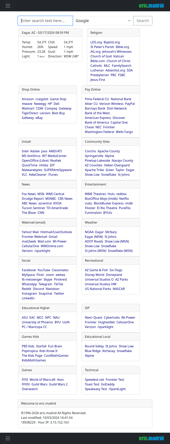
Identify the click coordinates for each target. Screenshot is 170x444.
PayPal (130, 104)
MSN (40, 194)
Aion (60, 379)
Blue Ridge (93, 351)
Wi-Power (60, 241)
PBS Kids (28, 346)
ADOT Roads (94, 241)
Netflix (124, 198)
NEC (98, 127)
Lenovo (45, 113)
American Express (98, 118)
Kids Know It (48, 351)
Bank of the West (97, 113)
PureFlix (125, 208)
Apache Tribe (94, 170)
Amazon (28, 99)
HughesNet (106, 322)
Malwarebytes (32, 170)
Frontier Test (115, 379)
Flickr (40, 275)
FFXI (25, 379)
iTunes (53, 174)
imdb (129, 203)
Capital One (119, 122)
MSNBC (50, 198)
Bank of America (97, 122)
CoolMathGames (56, 355)
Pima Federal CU (97, 99)
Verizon (27, 251)
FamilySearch (121, 65)
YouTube (44, 270)
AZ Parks (121, 279)
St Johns (124, 174)
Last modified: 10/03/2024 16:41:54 (47, 417)
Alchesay (108, 351)
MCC (40, 317)
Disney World (94, 275)
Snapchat (45, 293)
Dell (56, 104)
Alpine (109, 156)
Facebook (29, 270)
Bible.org (122, 47)
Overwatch (30, 389)
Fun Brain (55, 346)
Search (143, 20)
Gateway (65, 108)
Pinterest (60, 279)
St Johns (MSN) (95, 251)
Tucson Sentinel (33, 208)
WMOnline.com (52, 246)
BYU (58, 322)
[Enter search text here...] (102, 20)
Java (44, 151)
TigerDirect (30, 113)
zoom (50, 275)
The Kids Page (32, 355)
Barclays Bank (95, 108)
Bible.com (97, 61)
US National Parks (98, 289)
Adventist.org (115, 70)
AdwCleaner (38, 174)
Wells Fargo (124, 132)
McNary (111, 232)
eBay (39, 118)
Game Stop (58, 99)
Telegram (45, 284)
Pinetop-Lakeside (97, 160)
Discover (119, 118)
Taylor (120, 170)
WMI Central (55, 194)
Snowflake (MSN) (120, 251)
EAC (32, 317)
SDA (130, 70)
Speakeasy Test (96, 389)
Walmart (28, 108)
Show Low (92, 174)
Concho (90, 151)
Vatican (118, 56)
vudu (88, 203)
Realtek (55, 160)
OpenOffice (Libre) (35, 160)
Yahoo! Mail (30, 232)
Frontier (109, 127)
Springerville (94, 156)
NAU (56, 317)
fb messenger (32, 279)
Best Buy (58, 113)
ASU (25, 317)
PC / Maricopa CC (34, 327)
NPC (48, 317)
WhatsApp (29, 284)
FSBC (122, 75)
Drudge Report (33, 198)
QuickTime (30, 165)
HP (50, 104)
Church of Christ (118, 61)
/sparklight (42, 251)
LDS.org (96, 42)
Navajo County (122, 160)
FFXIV (26, 384)
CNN (41, 212)
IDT (52, 165)
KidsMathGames (34, 360)
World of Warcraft (42, 379)
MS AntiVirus (31, 156)
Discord (38, 289)
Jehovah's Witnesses (116, 51)
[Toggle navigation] (7, 6)
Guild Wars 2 (58, 384)
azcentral (45, 203)
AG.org (95, 51)
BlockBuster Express (109, 203)
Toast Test (92, 384)
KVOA (57, 203)
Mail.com (44, 241)
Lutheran (97, 70)
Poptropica (30, 351)
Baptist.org (112, 42)
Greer (110, 170)
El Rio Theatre (107, 208)
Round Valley (94, 346)
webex (60, 275)
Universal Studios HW (100, 284)
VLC (24, 174)
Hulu (111, 194)
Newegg (40, 104)
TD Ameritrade (57, 208)
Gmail (53, 236)
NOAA (89, 232)
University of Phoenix (37, 322)
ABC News (29, 203)
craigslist (41, 99)
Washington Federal (99, 132)
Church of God (101, 56)
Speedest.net (94, 379)
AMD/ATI (55, 151)
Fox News (29, 194)
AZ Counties (94, 165)
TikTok (58, 284)
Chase (89, 127)
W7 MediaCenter (54, 156)
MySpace (28, 275)
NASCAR (119, 289)
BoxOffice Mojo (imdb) (101, 198)
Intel (25, 151)
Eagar (130, 170)
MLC (107, 65)
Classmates (60, 270)
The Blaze (29, 212)
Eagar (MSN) (94, 236)
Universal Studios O (99, 279)
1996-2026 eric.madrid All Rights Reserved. (53, 413)
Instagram (29, 293)
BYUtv (107, 212)
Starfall (41, 346)
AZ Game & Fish (96, 270)
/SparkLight (117, 389)
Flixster (90, 208)
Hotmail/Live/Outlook (56, 232)
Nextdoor (53, 289)
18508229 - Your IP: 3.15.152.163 (45, 422)
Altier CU (91, 104)
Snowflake (108, 174)
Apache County (109, 151)
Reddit (26, 289)
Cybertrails (112, 317)
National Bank (121, 99)
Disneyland (114, 275)
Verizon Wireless (111, 104)
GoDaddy (108, 384)
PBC (113, 75)
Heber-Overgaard (117, 165)
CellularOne (30, 246)
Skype (48, 279)
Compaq (51, 108)
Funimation (93, 212)
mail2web (29, 241)
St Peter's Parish (102, 47)
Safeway (28, 118)
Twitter (59, 293)
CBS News (65, 198)
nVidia (43, 165)
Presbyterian (99, 75)
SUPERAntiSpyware (58, 170)
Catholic (96, 65)
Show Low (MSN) (117, 241)
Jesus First (97, 80)
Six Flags (116, 270)
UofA (66, 322)
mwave (27, 104)
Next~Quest (93, 317)
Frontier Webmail (34, 236)
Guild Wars (39, 384)
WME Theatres (95, 194)
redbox (121, 194)
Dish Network (117, 108)
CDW (39, 108)
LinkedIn (28, 298)
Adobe (35, 151)
